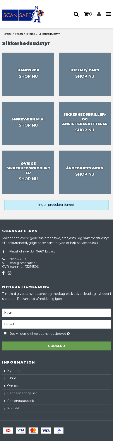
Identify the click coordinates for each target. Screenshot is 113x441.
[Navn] (56, 313)
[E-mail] (56, 324)
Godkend (56, 346)
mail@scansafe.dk (23, 263)
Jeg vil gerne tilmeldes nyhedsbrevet (50, 333)
